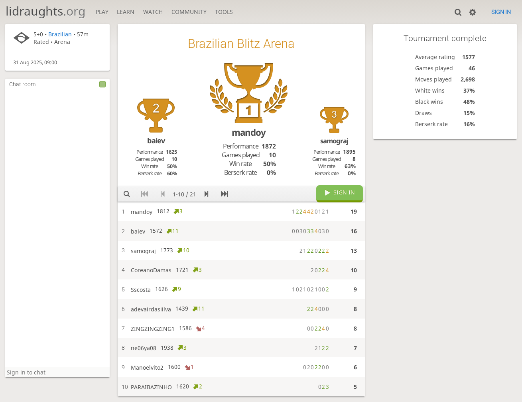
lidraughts (45, 11)
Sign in (501, 12)
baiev (156, 140)
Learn (125, 12)
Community (189, 12)
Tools (224, 12)
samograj (334, 140)
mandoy (249, 132)
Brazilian (60, 34)
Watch (153, 12)
